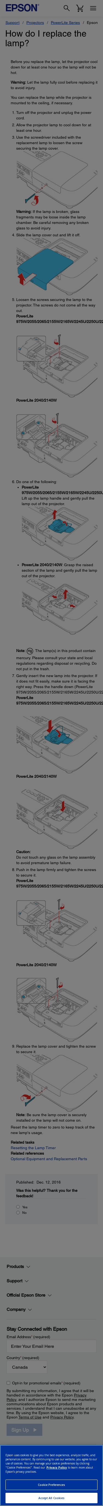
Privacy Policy (56, 1467)
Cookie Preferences (51, 1485)
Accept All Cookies (51, 1498)
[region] (51, 1475)
